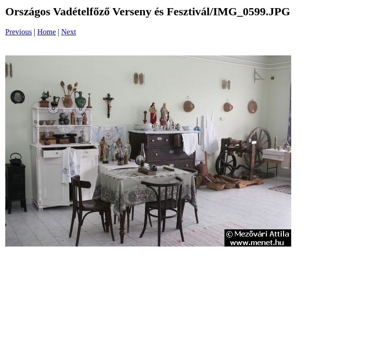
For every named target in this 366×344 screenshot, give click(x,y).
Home (46, 32)
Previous (18, 32)
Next (68, 32)
